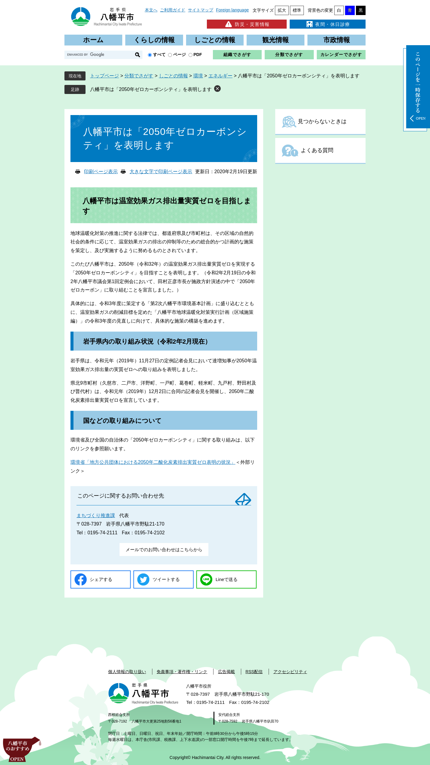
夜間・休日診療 (327, 24)
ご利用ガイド (172, 10)
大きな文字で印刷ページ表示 (160, 171)
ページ (179, 54)
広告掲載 (226, 671)
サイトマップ (200, 10)
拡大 (282, 10)
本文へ (151, 10)
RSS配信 (254, 671)
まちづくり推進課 (95, 515)
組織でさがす (237, 54)
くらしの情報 (154, 40)
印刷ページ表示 (101, 171)
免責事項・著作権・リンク (182, 671)
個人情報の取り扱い (127, 671)
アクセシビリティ (290, 671)
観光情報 (275, 40)
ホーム (93, 40)
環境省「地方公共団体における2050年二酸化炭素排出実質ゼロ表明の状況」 (152, 462)
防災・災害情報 (247, 24)
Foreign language (232, 10)
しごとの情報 (214, 40)
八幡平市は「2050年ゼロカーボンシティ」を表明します (151, 89)
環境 (198, 75)
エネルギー (220, 75)
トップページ (104, 75)
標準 (297, 10)
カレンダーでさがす (341, 54)
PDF (198, 54)
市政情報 (336, 40)
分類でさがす (289, 54)
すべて (159, 54)
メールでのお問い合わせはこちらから (164, 549)
